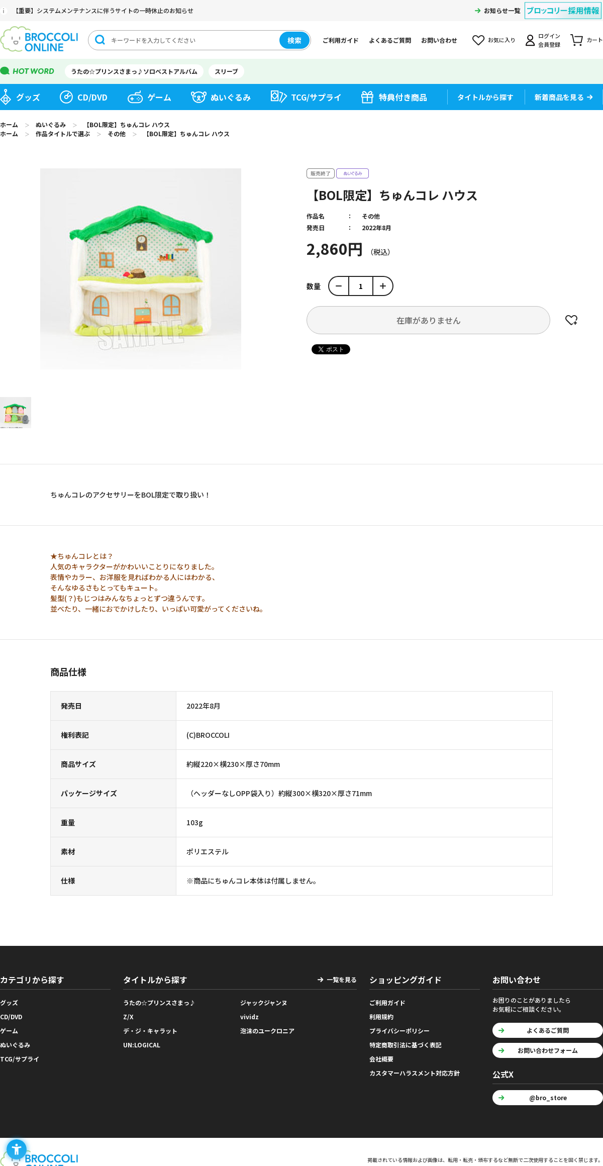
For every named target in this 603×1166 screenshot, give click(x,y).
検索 (294, 40)
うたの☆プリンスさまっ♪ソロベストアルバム (134, 71)
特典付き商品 (403, 97)
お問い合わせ (439, 40)
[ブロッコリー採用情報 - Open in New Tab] (563, 4)
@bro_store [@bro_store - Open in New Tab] (548, 1097)
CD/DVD (92, 97)
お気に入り (502, 40)
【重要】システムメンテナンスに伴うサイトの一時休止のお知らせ (103, 10)
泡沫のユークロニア (267, 1030)
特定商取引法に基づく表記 (405, 1044)
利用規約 (381, 1016)
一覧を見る (342, 979)
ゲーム (159, 97)
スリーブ (226, 71)
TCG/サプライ (316, 97)
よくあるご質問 (390, 40)
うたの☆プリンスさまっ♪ (159, 1002)
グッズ (28, 97)
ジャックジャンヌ (263, 1002)
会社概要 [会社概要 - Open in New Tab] (381, 1058)
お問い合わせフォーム (548, 1050)
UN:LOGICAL (141, 1044)
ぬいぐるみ (231, 97)
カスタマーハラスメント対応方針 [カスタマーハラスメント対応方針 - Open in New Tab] (414, 1072)
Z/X (128, 1016)
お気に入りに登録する (571, 320)
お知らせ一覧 (502, 10)
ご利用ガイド (341, 40)
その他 (371, 216)
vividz (249, 1016)
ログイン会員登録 (549, 40)
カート (594, 40)
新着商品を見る (559, 97)
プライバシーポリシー (399, 1030)
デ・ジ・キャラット (150, 1030)
